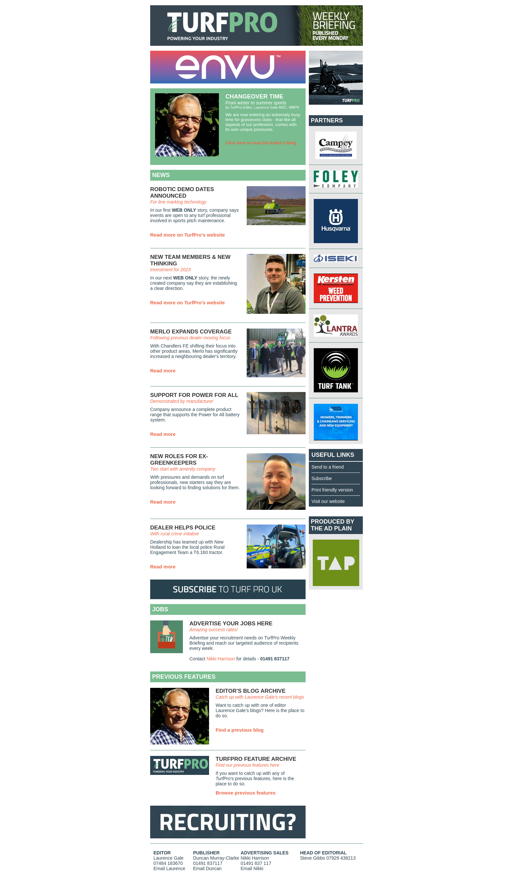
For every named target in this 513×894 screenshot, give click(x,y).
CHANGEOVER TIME (254, 96)
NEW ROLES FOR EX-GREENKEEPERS (179, 459)
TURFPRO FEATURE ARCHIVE (256, 759)
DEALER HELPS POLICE (182, 528)
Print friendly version (332, 489)
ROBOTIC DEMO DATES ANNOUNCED (182, 192)
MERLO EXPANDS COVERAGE (191, 332)
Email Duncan (207, 868)
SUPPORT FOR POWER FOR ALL (194, 395)
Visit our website (328, 501)
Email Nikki (252, 868)
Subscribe (321, 478)
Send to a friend (327, 467)
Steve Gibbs (312, 858)
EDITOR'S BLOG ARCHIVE (251, 691)
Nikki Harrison (220, 658)
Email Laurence (169, 868)
